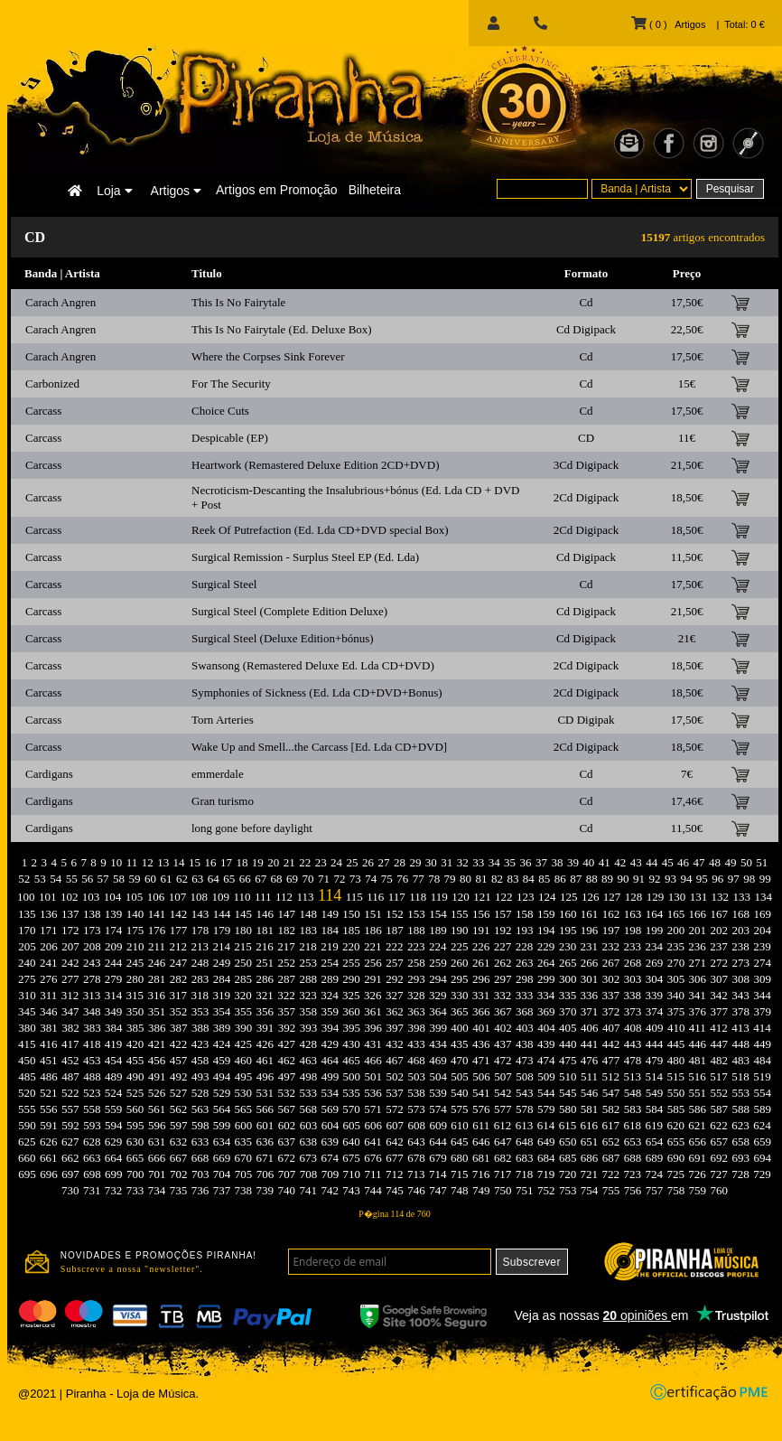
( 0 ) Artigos (668, 24)
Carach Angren (60, 302)
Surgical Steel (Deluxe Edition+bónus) (282, 638)
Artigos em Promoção (277, 189)
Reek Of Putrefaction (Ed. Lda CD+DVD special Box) (320, 530)
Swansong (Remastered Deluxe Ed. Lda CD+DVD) (312, 665)
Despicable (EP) (229, 437)
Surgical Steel (223, 584)
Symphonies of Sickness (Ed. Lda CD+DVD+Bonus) (316, 692)
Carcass (43, 410)
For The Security (231, 383)
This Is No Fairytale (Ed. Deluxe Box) (281, 329)
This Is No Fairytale (238, 302)
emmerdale (217, 774)
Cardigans (49, 774)
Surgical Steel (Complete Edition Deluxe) (289, 611)
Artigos (176, 190)
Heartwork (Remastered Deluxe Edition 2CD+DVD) (315, 465)
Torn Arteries (222, 719)
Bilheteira (375, 189)
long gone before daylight (251, 828)
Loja (114, 190)
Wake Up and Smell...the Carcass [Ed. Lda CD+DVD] (319, 746)
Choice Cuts (220, 410)
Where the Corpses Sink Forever (268, 356)
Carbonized (52, 383)
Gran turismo (222, 801)
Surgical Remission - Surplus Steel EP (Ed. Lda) (305, 557)
